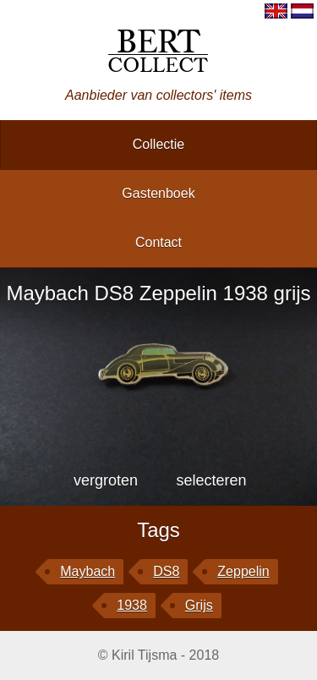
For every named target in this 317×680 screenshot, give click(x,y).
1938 (132, 605)
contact (158, 242)
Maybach (87, 571)
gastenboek (158, 193)
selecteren (211, 480)
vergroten (106, 480)
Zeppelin (243, 571)
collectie (158, 144)
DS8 (166, 571)
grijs (199, 605)
